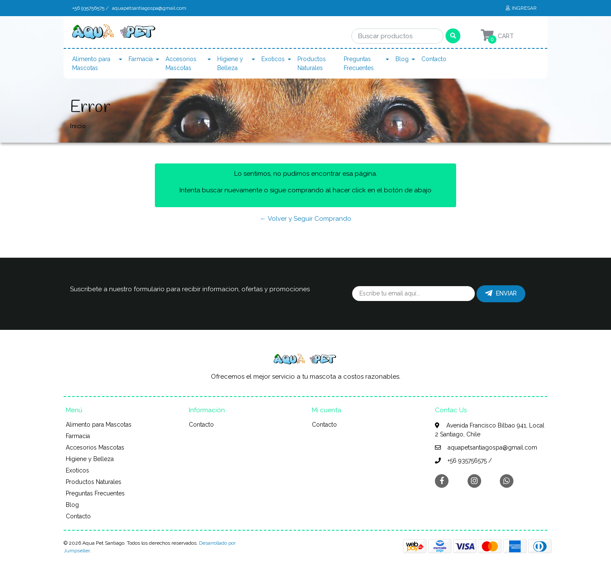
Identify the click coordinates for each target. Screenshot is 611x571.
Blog (402, 59)
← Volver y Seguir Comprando (305, 218)
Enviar (501, 293)
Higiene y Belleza (230, 63)
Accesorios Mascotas (180, 63)
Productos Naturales (311, 63)
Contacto (433, 59)
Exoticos (273, 59)
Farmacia (141, 59)
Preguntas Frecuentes (359, 63)
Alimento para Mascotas (91, 63)
